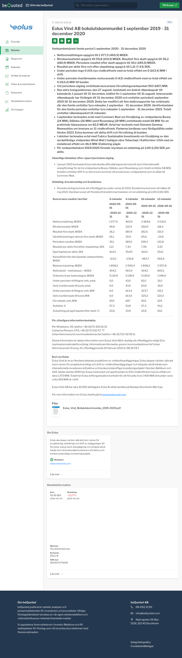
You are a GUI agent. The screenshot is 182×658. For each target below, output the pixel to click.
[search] (108, 5)
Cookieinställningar (142, 646)
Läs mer (56, 474)
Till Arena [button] (169, 5)
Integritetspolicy (141, 642)
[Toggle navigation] (39, 5)
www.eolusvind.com (60, 463)
